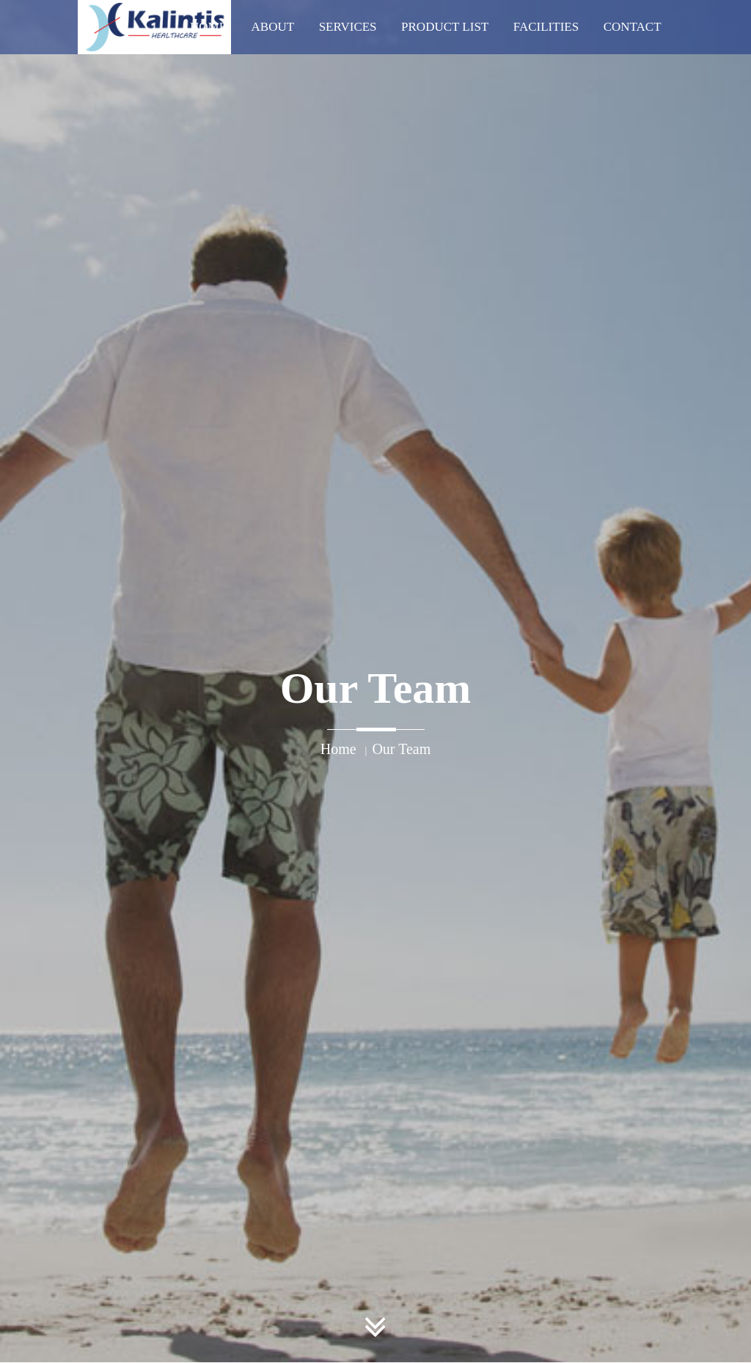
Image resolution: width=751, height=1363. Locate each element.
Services (348, 27)
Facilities (546, 27)
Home (208, 27)
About (273, 27)
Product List (444, 27)
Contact (633, 27)
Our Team (401, 749)
